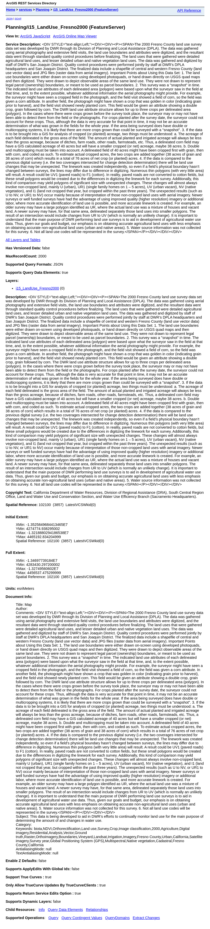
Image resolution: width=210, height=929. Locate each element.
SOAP (18, 18)
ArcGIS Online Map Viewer (75, 36)
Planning (42, 9)
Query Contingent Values (81, 918)
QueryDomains (117, 918)
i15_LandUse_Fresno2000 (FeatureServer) (85, 9)
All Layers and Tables (23, 240)
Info (42, 910)
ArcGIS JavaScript (35, 36)
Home (10, 9)
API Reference (189, 10)
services (25, 9)
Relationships (97, 910)
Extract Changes (146, 918)
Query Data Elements (65, 910)
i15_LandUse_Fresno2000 (37, 288)
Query (53, 918)
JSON (9, 18)
